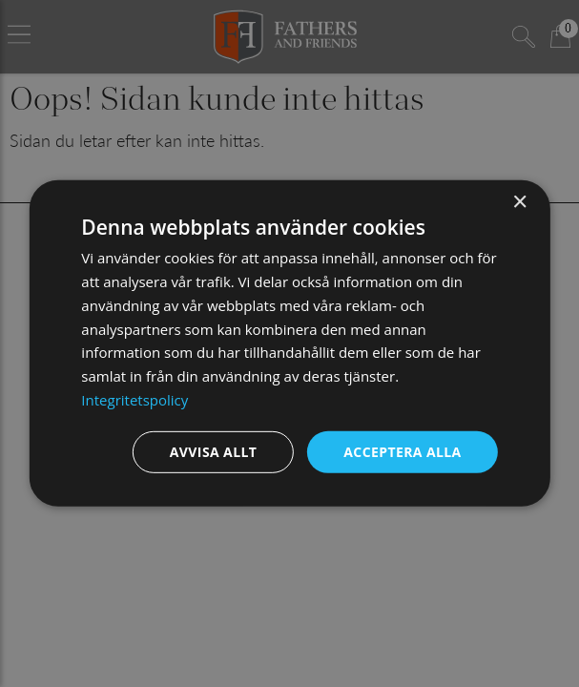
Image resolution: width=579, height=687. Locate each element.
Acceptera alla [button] (402, 451)
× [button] (519, 203)
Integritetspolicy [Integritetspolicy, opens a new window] (134, 399)
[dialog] (289, 343)
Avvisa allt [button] (213, 451)
